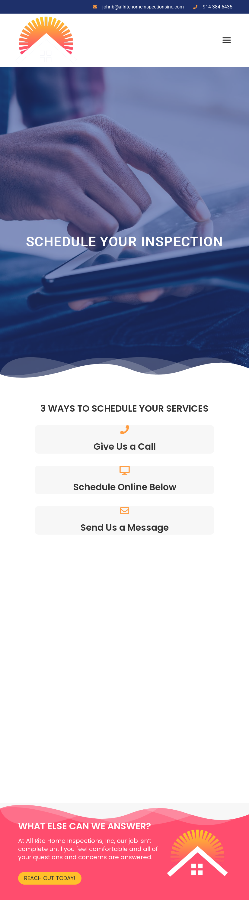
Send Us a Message (124, 527)
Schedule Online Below (124, 487)
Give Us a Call (125, 446)
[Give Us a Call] (124, 429)
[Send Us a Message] (124, 510)
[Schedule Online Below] (124, 470)
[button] (227, 40)
